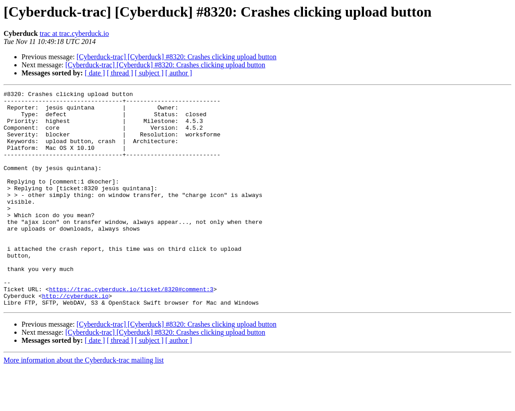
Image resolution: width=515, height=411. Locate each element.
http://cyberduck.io (75, 337)
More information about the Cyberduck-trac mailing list (84, 403)
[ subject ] (149, 73)
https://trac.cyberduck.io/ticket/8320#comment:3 (131, 329)
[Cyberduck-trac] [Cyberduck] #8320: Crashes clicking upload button (177, 57)
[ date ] (95, 73)
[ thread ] (120, 73)
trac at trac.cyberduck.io (74, 33)
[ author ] (178, 73)
